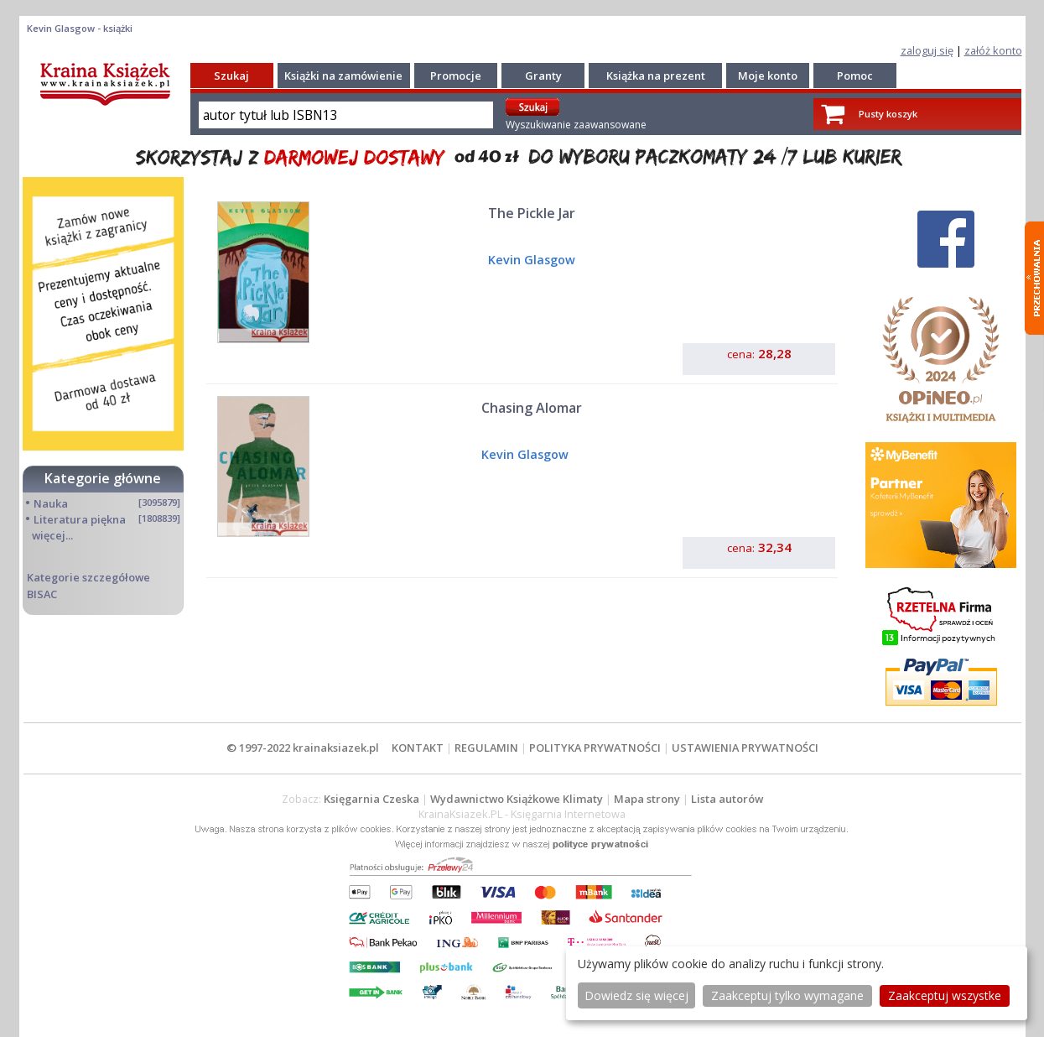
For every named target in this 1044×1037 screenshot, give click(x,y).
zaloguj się (927, 50)
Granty (543, 75)
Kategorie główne (102, 478)
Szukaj (231, 75)
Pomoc (855, 75)
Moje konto (767, 75)
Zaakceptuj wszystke (944, 995)
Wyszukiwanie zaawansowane (576, 124)
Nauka (51, 503)
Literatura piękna (80, 519)
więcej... (52, 535)
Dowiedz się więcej (636, 995)
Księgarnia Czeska (371, 798)
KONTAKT (418, 747)
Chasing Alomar (531, 408)
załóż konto (993, 50)
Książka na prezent (655, 75)
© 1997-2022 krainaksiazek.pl (302, 747)
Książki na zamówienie (343, 75)
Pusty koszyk (888, 113)
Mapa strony (647, 798)
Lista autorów (727, 798)
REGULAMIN (486, 747)
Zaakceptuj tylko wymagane (787, 995)
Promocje (455, 75)
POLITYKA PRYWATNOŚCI (595, 747)
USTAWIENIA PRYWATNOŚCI (745, 747)
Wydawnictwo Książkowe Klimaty (516, 798)
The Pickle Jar (531, 213)
